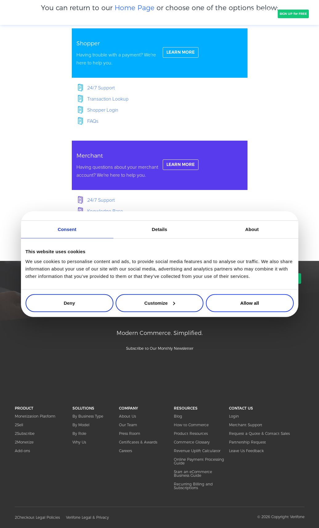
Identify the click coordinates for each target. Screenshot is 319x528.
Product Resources (191, 433)
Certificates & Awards (138, 442)
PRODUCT (69, 13)
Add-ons (22, 450)
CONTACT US (241, 408)
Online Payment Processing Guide (199, 461)
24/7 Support (101, 87)
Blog (178, 416)
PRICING (174, 13)
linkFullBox (159, 53)
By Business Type (87, 416)
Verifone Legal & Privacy (87, 517)
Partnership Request (247, 442)
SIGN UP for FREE (293, 14)
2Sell (19, 425)
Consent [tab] (67, 229)
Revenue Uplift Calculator (197, 450)
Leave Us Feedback (246, 450)
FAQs (92, 121)
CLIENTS (123, 13)
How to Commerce (191, 425)
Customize (159, 302)
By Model (80, 425)
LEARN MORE (181, 53)
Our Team (128, 425)
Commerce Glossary (192, 442)
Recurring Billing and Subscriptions (193, 486)
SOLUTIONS (97, 13)
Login (234, 416)
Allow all (249, 302)
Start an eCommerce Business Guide (193, 473)
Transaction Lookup (108, 99)
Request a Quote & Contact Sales (259, 433)
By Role (79, 433)
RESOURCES (186, 408)
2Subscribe (25, 433)
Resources (222, 13)
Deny (69, 302)
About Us (127, 416)
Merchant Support (245, 425)
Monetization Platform (35, 416)
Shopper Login (102, 110)
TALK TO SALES (260, 14)
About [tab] (252, 229)
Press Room (129, 433)
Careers (125, 450)
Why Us (79, 442)
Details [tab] (159, 229)
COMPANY (149, 13)
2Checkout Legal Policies (37, 517)
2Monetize (24, 442)
